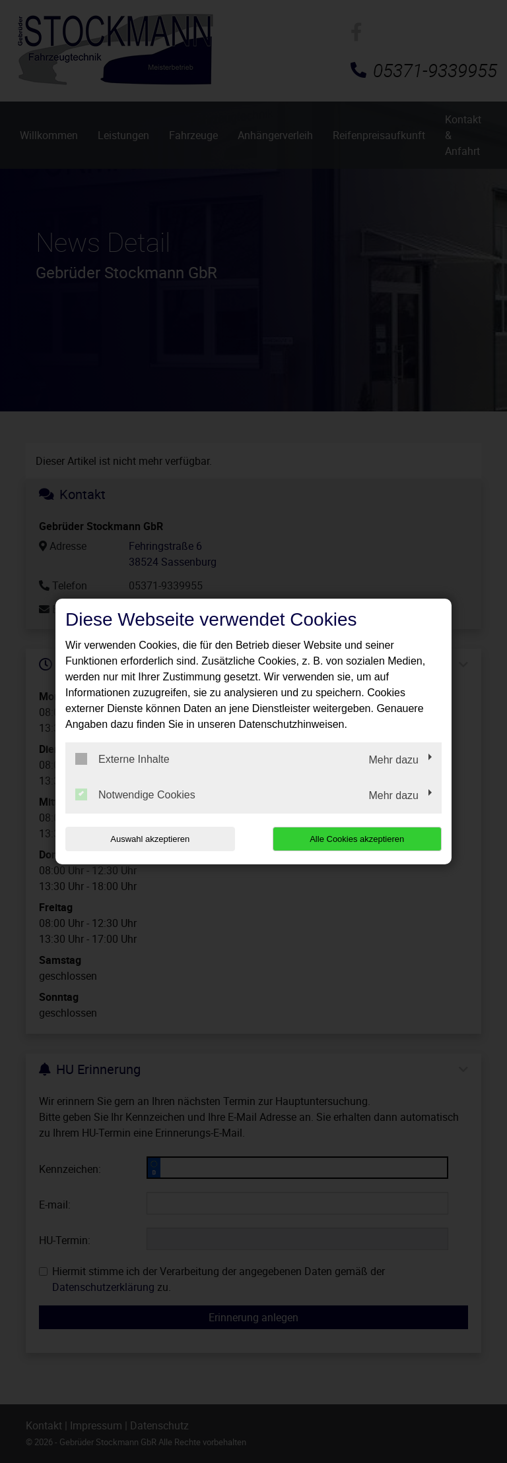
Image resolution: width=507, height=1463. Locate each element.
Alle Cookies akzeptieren (357, 839)
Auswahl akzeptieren (149, 839)
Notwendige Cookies (135, 794)
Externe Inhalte (122, 759)
